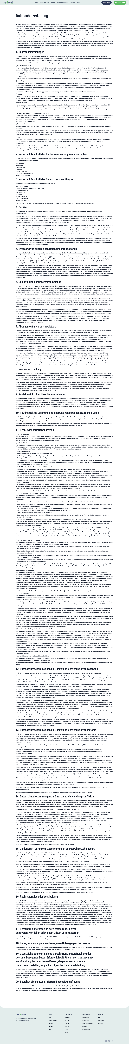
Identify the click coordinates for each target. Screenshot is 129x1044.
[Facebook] (109, 1041)
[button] (63, 2)
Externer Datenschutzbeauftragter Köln (102, 989)
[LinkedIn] (106, 1041)
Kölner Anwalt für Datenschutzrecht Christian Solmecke (48, 991)
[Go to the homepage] (21, 1015)
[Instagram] (112, 1041)
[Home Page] (8, 2)
